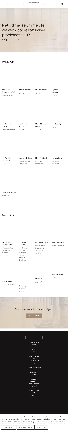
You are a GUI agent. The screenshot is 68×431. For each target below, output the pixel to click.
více (34, 422)
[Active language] (62, 4)
